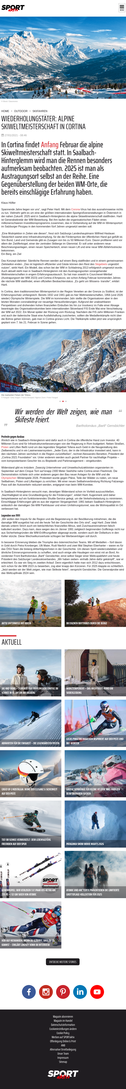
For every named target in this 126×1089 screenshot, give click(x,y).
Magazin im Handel (63, 1020)
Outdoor (21, 111)
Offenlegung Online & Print (63, 1041)
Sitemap (63, 1061)
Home (5, 111)
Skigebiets (101, 264)
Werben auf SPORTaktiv (63, 1037)
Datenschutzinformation (63, 1024)
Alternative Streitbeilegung (63, 1049)
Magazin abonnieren (63, 1016)
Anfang (50, 144)
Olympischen (9, 478)
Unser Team (63, 1053)
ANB (63, 1045)
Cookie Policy (63, 1033)
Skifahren (39, 111)
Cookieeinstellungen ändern (63, 1028)
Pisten (5, 447)
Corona (75, 209)
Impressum (63, 1057)
